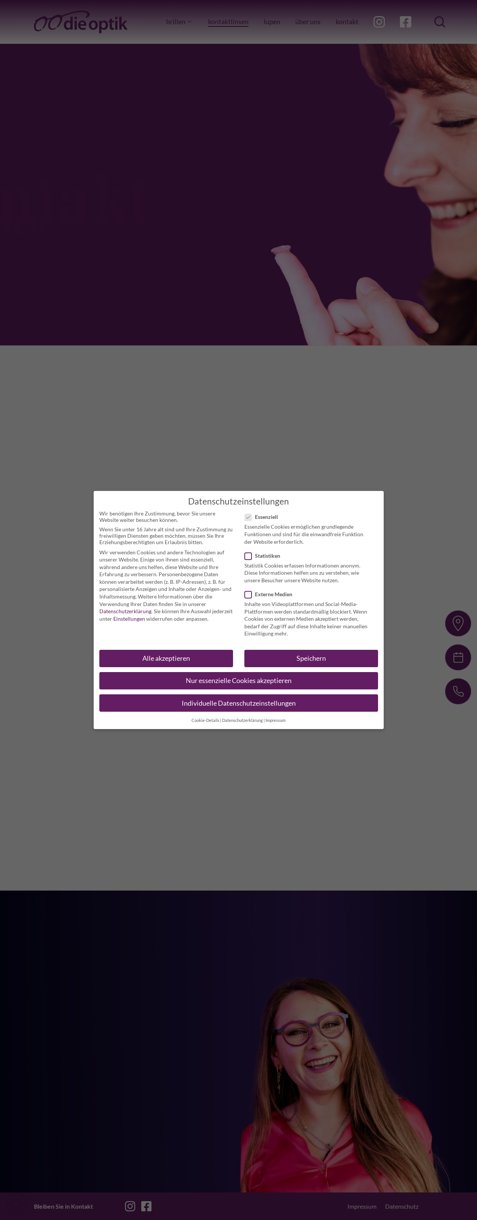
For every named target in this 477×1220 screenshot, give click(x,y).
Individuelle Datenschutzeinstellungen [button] (239, 698)
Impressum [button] (276, 715)
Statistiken (264, 551)
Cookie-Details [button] (205, 715)
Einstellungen (129, 614)
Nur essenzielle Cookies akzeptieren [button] (239, 676)
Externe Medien (270, 589)
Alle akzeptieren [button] (166, 653)
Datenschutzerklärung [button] (242, 715)
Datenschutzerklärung (125, 606)
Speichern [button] (311, 653)
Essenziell (263, 512)
